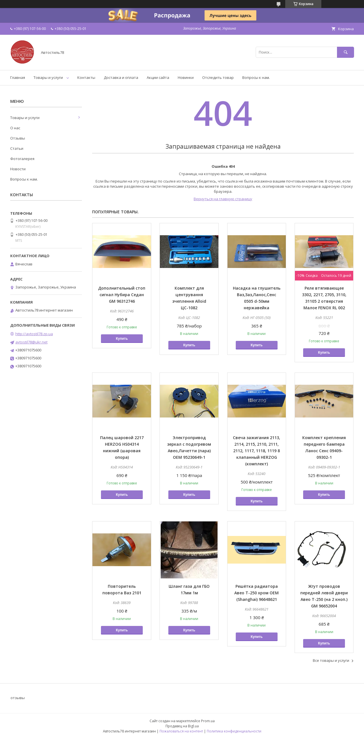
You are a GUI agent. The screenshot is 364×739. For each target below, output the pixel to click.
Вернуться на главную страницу (223, 198)
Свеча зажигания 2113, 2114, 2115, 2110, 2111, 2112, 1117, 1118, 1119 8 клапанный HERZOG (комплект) (256, 450)
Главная (17, 77)
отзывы (18, 697)
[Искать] (345, 52)
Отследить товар (218, 77)
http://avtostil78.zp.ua (34, 333)
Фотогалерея (22, 158)
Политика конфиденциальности (234, 731)
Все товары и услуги (331, 660)
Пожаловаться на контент (181, 731)
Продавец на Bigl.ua (182, 726)
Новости (18, 168)
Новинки (186, 77)
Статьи (16, 148)
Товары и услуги (48, 77)
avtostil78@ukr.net (31, 342)
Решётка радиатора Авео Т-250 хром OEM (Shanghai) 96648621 (256, 593)
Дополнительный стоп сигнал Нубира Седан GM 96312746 (121, 294)
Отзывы (17, 138)
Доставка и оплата (121, 77)
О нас (15, 127)
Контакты (86, 77)
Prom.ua (208, 720)
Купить (122, 339)
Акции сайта (158, 77)
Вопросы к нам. (256, 77)
